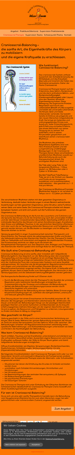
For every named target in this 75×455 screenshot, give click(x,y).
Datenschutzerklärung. (55, 439)
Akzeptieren (36, 445)
